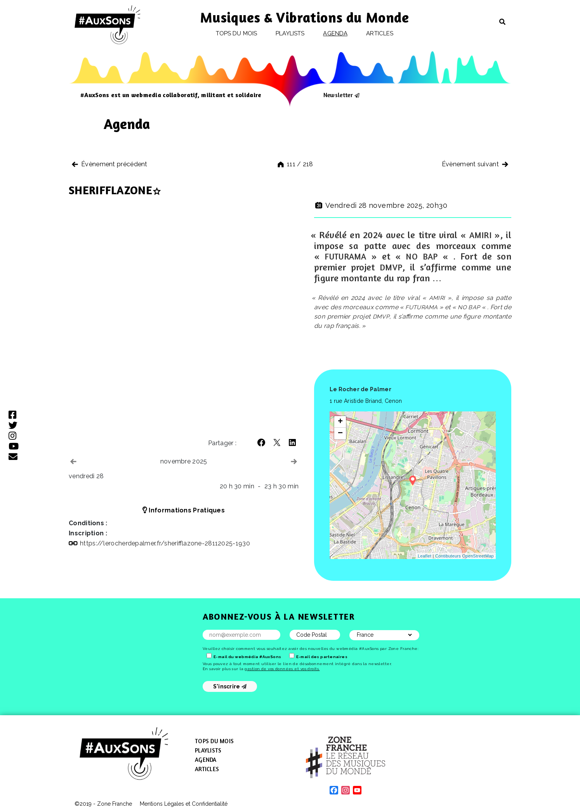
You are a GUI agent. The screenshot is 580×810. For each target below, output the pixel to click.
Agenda (335, 33)
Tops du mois (236, 33)
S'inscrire (230, 686)
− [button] (340, 433)
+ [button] (340, 422)
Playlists (290, 33)
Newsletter (338, 95)
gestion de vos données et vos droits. (282, 669)
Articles (379, 33)
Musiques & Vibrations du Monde (304, 17)
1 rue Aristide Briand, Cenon (366, 401)
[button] (261, 442)
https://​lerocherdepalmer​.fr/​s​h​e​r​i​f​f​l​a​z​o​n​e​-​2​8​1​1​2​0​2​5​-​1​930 (165, 543)
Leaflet (424, 556)
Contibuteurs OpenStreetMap (464, 556)
